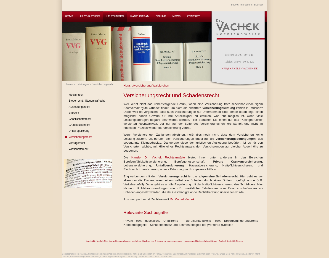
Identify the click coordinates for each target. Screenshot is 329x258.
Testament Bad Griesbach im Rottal (179, 254)
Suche (234, 4)
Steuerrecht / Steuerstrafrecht (87, 100)
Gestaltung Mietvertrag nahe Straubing (118, 256)
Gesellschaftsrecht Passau (74, 254)
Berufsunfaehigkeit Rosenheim (84, 256)
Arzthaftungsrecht (79, 106)
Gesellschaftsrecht (80, 119)
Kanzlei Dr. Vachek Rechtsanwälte (159, 157)
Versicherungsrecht (103, 84)
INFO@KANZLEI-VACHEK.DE (239, 68)
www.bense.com (174, 241)
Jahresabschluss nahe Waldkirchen (154, 256)
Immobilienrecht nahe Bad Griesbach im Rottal (139, 254)
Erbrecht (74, 112)
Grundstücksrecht (79, 124)
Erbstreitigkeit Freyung (207, 254)
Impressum (246, 4)
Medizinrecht (76, 94)
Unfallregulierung (79, 130)
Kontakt (230, 241)
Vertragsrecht (77, 143)
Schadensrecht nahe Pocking (102, 254)
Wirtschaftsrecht (78, 149)
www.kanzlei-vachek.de (130, 241)
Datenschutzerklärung (206, 241)
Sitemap (258, 4)
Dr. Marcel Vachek (182, 199)
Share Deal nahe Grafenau (232, 254)
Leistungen (83, 84)
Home (69, 84)
